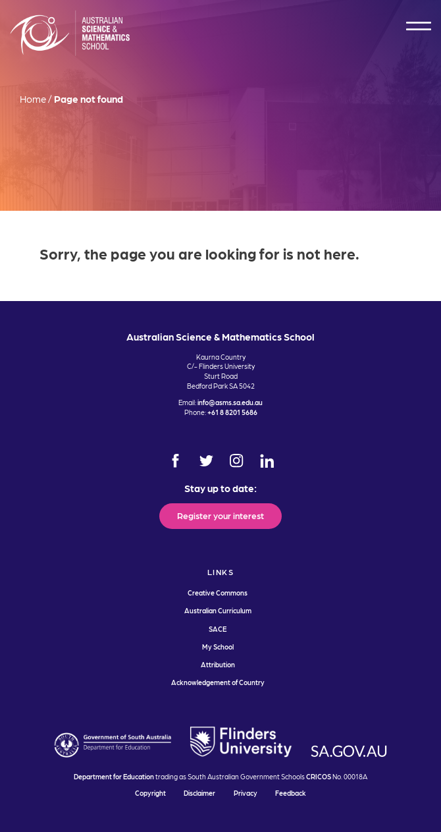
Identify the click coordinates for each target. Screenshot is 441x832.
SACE (217, 628)
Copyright (150, 793)
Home (33, 99)
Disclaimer (199, 793)
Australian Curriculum (217, 610)
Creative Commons (217, 592)
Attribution (218, 664)
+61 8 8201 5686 (232, 412)
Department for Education (114, 776)
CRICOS (318, 776)
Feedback (290, 793)
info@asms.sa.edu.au (230, 402)
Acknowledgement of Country (218, 682)
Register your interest (220, 515)
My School (218, 646)
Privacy (245, 793)
